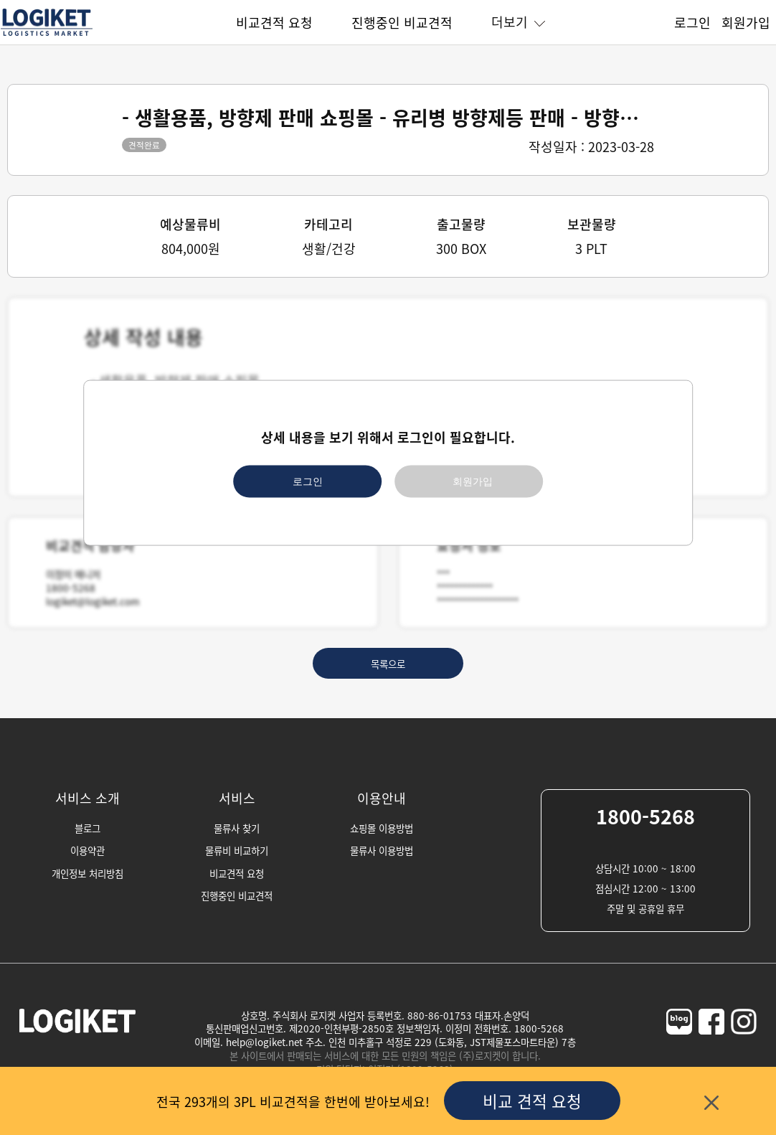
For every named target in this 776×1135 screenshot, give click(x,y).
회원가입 (745, 22)
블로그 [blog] (87, 828)
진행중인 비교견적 (402, 22)
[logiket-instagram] (744, 1049)
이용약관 (87, 850)
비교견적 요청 (274, 22)
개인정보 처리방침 (87, 873)
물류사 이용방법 (381, 850)
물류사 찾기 (237, 828)
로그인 (692, 22)
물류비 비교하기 (236, 850)
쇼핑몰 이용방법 (381, 828)
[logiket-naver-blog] (679, 1049)
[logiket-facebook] (711, 1049)
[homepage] (47, 33)
